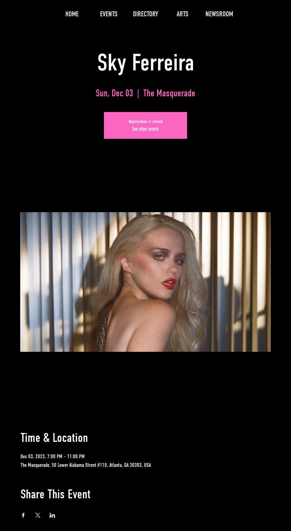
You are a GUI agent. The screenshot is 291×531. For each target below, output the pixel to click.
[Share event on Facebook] (23, 515)
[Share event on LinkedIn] (52, 515)
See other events (145, 129)
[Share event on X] (38, 515)
